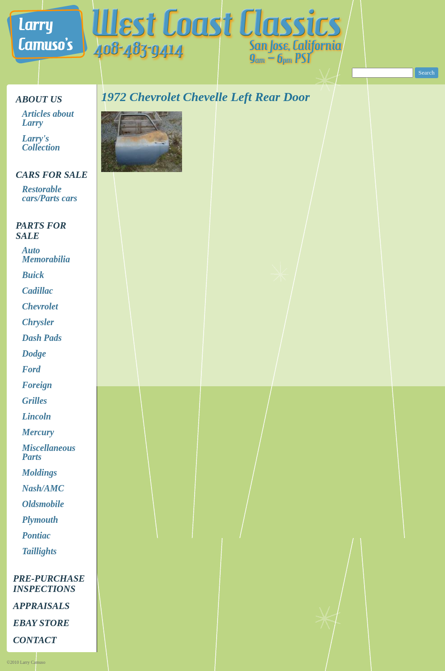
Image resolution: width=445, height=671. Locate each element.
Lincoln (36, 416)
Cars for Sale (52, 174)
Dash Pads (42, 338)
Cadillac (37, 291)
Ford (31, 369)
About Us (39, 99)
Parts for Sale (41, 230)
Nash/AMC (43, 488)
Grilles (34, 401)
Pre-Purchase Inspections (49, 583)
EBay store (41, 623)
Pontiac (36, 535)
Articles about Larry (48, 118)
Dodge (34, 353)
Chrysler (38, 322)
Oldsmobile (43, 504)
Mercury (38, 432)
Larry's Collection (41, 142)
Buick (33, 275)
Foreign (37, 385)
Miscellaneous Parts (49, 452)
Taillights (39, 551)
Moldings (39, 472)
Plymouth (40, 520)
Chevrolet (40, 306)
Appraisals (41, 605)
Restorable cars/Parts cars (49, 193)
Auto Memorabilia (46, 254)
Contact (35, 640)
